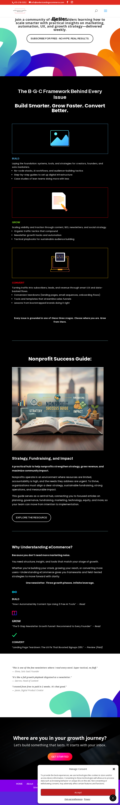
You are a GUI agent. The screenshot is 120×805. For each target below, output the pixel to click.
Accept (78, 792)
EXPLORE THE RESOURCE (31, 517)
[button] (113, 769)
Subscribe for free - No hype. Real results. (60, 38)
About (30, 783)
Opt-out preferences (74, 799)
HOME (19, 783)
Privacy (87, 799)
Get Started (60, 756)
